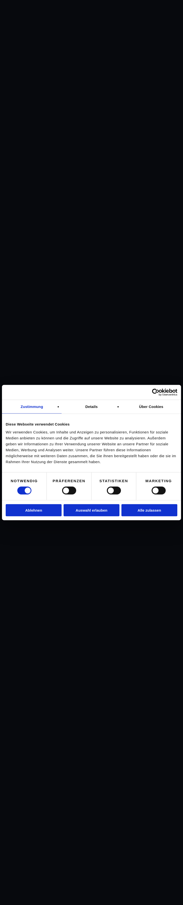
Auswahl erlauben (91, 510)
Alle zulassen (149, 510)
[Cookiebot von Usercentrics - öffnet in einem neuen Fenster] (155, 392)
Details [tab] (91, 407)
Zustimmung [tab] (32, 407)
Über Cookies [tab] (151, 407)
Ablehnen (33, 510)
